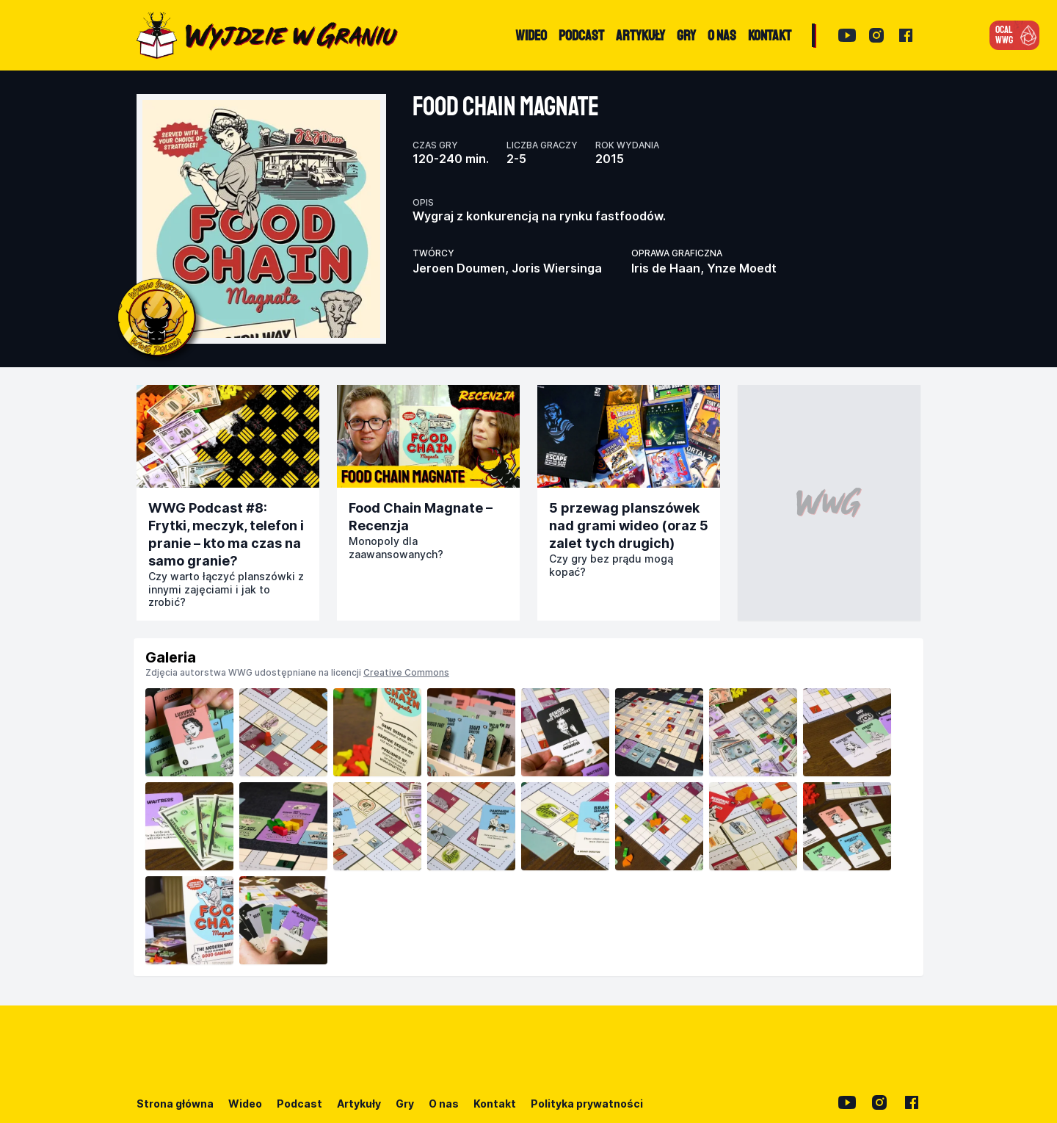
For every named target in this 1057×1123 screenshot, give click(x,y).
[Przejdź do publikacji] (228, 436)
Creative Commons (406, 672)
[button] (1014, 35)
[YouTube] (847, 35)
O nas (444, 1103)
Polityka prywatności (587, 1103)
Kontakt (494, 1103)
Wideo (245, 1103)
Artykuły (359, 1103)
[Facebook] (906, 35)
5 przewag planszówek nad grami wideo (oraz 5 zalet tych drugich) (628, 525)
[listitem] (189, 732)
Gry (405, 1103)
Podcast (299, 1103)
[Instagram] (876, 35)
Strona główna (175, 1103)
